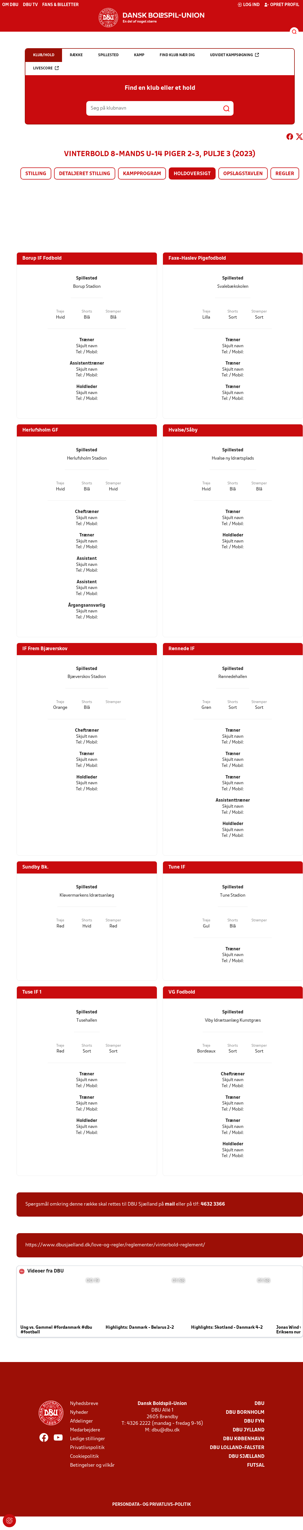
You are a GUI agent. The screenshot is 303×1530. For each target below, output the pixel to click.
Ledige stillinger (87, 1439)
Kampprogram (142, 174)
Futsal (255, 1465)
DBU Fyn (254, 1421)
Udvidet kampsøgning (234, 55)
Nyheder (79, 1412)
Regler (284, 174)
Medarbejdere (85, 1430)
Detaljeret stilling (84, 174)
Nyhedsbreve (84, 1403)
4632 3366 (213, 1204)
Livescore (46, 68)
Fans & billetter (60, 5)
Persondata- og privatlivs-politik (151, 1505)
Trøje (60, 311)
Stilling (35, 174)
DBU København (243, 1439)
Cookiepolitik (84, 1456)
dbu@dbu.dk (165, 1430)
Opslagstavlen (243, 174)
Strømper (113, 311)
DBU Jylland (248, 1430)
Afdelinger (81, 1421)
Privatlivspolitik (87, 1447)
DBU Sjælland (246, 1456)
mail (170, 1204)
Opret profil (281, 4)
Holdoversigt (192, 174)
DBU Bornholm (245, 1412)
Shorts (87, 311)
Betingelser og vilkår (92, 1465)
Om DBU (10, 5)
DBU (259, 1403)
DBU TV (30, 5)
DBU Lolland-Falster (237, 1447)
